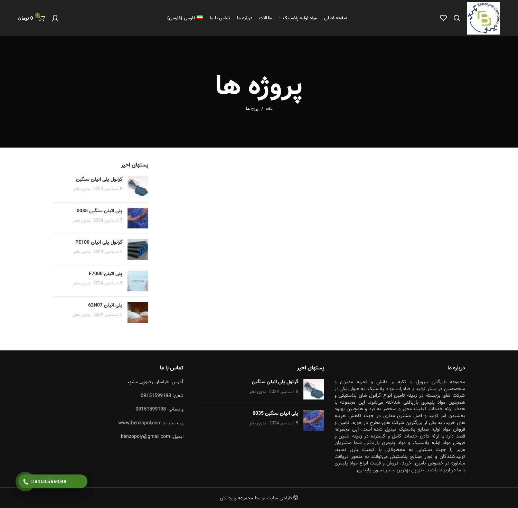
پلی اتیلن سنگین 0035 (99, 211)
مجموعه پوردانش (236, 498)
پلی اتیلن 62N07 (105, 305)
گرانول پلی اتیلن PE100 (98, 242)
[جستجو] (457, 18)
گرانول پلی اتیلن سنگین (99, 179)
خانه (269, 109)
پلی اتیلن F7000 (105, 273)
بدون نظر (81, 189)
